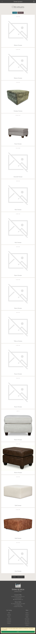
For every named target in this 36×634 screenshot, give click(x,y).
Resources (27, 618)
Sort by (20, 12)
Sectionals (9, 618)
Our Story (27, 621)
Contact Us (27, 623)
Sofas (9, 612)
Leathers (27, 614)
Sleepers (9, 623)
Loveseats (9, 621)
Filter (15, 12)
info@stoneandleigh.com (18, 599)
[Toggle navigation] (33, 1)
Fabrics (27, 612)
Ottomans (9, 614)
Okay (18, 631)
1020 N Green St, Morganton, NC (18, 596)
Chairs (9, 616)
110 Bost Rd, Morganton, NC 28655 (18, 603)
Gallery (27, 616)
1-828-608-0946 (18, 605)
